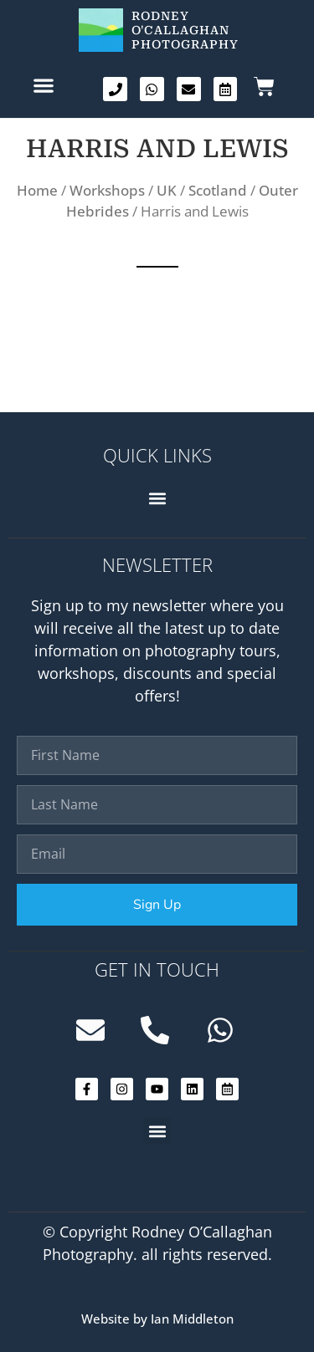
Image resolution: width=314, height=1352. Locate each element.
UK (167, 190)
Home (37, 190)
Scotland (217, 190)
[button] (43, 85)
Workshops (107, 190)
